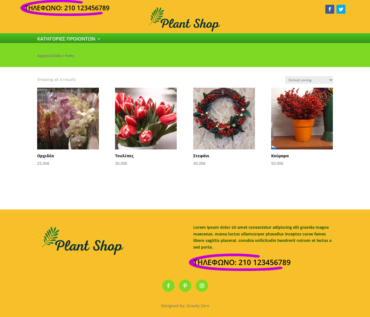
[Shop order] (309, 80)
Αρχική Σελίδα (49, 56)
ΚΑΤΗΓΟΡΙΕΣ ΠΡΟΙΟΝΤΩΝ (66, 39)
